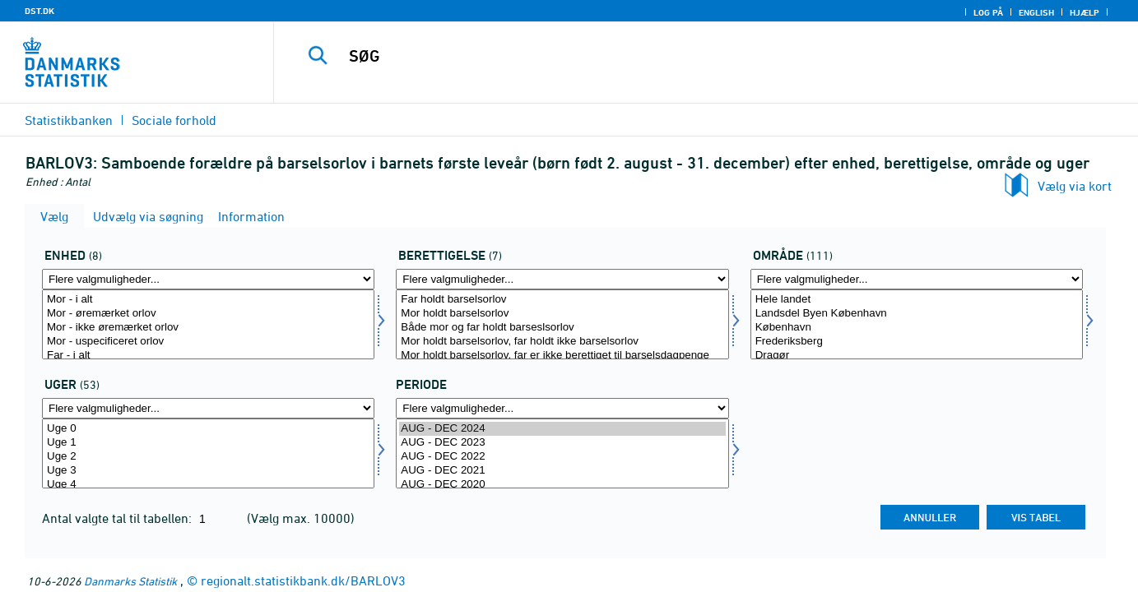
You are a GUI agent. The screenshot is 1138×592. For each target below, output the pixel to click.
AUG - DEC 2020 (562, 485)
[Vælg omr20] (916, 324)
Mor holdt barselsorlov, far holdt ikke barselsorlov (562, 342)
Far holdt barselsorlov (562, 300)
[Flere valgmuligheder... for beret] (562, 279)
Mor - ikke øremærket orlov (208, 328)
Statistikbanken (69, 120)
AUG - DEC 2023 (562, 443)
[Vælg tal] (208, 324)
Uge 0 (208, 429)
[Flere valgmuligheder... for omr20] (916, 279)
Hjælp (1084, 12)
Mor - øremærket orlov (208, 314)
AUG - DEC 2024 (562, 429)
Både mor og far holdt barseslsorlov (562, 328)
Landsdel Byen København (917, 314)
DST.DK (39, 10)
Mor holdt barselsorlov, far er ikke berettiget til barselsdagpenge (562, 356)
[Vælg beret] (562, 324)
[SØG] (683, 55)
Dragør (917, 356)
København (917, 328)
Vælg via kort (1075, 185)
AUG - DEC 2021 (562, 471)
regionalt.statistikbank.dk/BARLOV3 (303, 580)
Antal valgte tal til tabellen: (118, 518)
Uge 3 (208, 471)
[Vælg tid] (562, 453)
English (1036, 12)
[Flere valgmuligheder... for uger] (208, 408)
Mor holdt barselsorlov (562, 314)
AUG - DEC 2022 (562, 457)
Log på (988, 12)
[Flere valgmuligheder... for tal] (208, 279)
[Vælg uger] (208, 453)
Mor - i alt (208, 300)
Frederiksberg (917, 342)
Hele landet (917, 300)
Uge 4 (208, 485)
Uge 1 (208, 443)
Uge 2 (208, 457)
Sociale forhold (174, 120)
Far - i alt (208, 356)
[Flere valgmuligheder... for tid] (562, 408)
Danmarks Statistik (130, 581)
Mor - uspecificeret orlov (208, 342)
